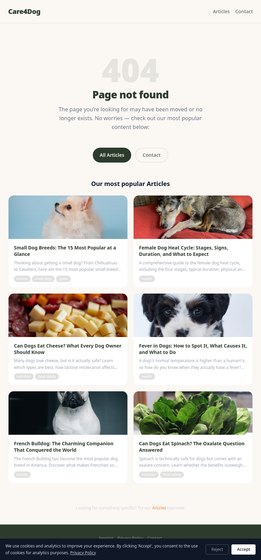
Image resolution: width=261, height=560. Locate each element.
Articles (221, 11)
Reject (217, 549)
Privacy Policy (130, 538)
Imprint (106, 538)
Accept (243, 549)
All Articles (112, 155)
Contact (244, 11)
